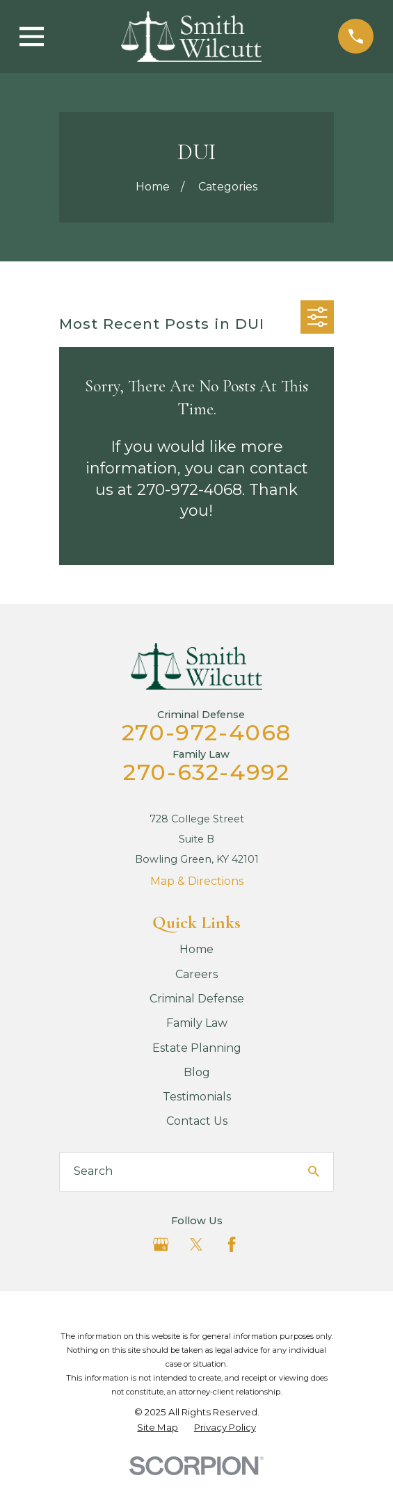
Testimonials (197, 1096)
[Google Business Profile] (160, 1244)
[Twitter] (196, 1244)
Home (196, 949)
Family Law (196, 1023)
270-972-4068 (206, 732)
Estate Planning (196, 1048)
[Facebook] (231, 1244)
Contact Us (196, 1121)
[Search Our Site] (313, 1171)
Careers (196, 974)
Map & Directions (196, 881)
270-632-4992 (206, 772)
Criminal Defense (197, 998)
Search (93, 1171)
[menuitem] (157, 1427)
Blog (197, 1072)
